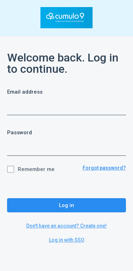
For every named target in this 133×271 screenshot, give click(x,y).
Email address (25, 92)
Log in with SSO (66, 240)
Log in (66, 205)
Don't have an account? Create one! (66, 226)
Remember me (36, 169)
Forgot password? (104, 168)
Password (19, 132)
